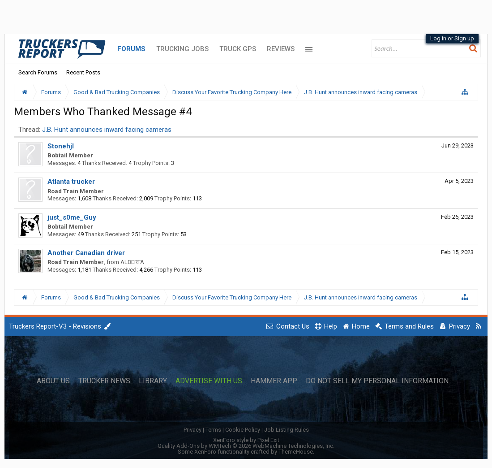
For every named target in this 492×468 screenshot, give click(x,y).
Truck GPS (237, 49)
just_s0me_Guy (71, 217)
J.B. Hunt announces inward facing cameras (106, 130)
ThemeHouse (295, 451)
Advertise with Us (208, 381)
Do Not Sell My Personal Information (377, 381)
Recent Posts (83, 72)
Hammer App (274, 381)
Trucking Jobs (182, 49)
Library (153, 381)
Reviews (281, 49)
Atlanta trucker (71, 182)
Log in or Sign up (452, 38)
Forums (131, 49)
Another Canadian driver (86, 253)
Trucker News (104, 381)
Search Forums (37, 72)
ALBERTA (132, 262)
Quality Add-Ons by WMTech (246, 445)
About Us (53, 381)
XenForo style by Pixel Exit (246, 440)
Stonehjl (60, 146)
